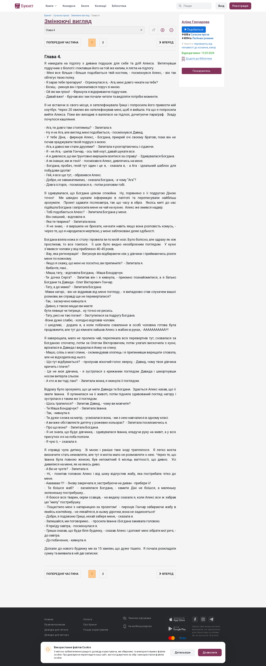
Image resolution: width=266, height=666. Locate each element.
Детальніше (182, 652)
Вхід (221, 6)
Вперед (166, 42)
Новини (48, 619)
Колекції (100, 6)
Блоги (85, 6)
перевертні (200, 43)
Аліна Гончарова (195, 22)
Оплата (87, 619)
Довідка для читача (56, 629)
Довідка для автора (56, 634)
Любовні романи (202, 38)
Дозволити (210, 652)
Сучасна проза (61, 15)
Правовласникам (54, 624)
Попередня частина (62, 42)
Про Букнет (90, 624)
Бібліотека (119, 6)
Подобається (193, 29)
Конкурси (69, 6)
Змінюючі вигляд (80, 15)
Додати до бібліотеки (199, 58)
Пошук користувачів (95, 629)
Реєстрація (240, 6)
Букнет (47, 15)
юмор (212, 47)
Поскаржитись (201, 70)
